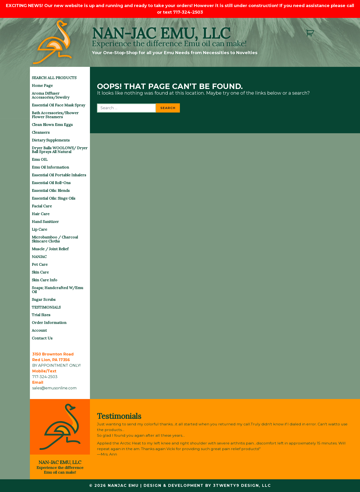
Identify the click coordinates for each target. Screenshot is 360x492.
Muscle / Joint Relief (50, 248)
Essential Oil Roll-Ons (51, 182)
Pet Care (40, 264)
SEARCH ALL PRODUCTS (54, 77)
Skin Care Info (44, 280)
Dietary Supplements (51, 140)
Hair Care (40, 213)
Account (39, 330)
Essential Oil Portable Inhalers (59, 175)
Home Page (42, 85)
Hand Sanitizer (45, 221)
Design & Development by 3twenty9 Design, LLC (207, 485)
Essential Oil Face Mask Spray (58, 105)
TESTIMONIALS (46, 307)
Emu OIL (40, 159)
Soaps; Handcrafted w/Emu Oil (57, 289)
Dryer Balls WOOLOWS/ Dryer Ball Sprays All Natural (60, 149)
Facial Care (42, 206)
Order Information (49, 322)
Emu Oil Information (50, 167)
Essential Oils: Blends (51, 190)
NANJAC (39, 256)
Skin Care (40, 272)
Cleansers (41, 132)
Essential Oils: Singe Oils (53, 198)
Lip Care (39, 229)
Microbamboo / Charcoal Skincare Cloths (55, 239)
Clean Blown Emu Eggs (52, 124)
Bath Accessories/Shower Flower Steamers (55, 114)
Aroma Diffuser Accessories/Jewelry (50, 95)
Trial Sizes (41, 314)
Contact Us (42, 338)
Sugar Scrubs (44, 299)
